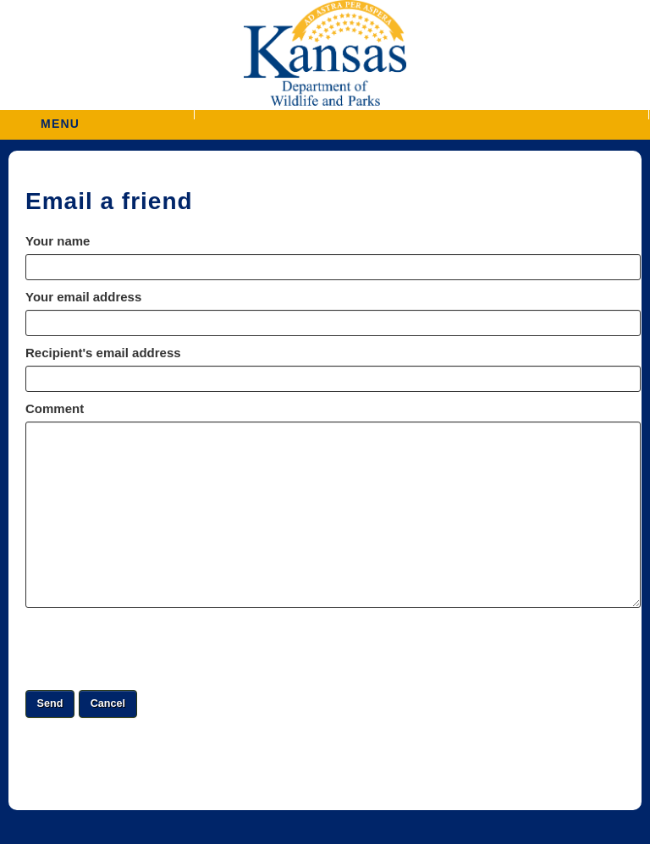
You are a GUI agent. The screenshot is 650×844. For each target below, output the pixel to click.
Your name (57, 241)
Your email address (83, 297)
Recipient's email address (103, 352)
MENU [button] (60, 118)
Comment (54, 408)
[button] (421, 114)
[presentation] (154, 648)
